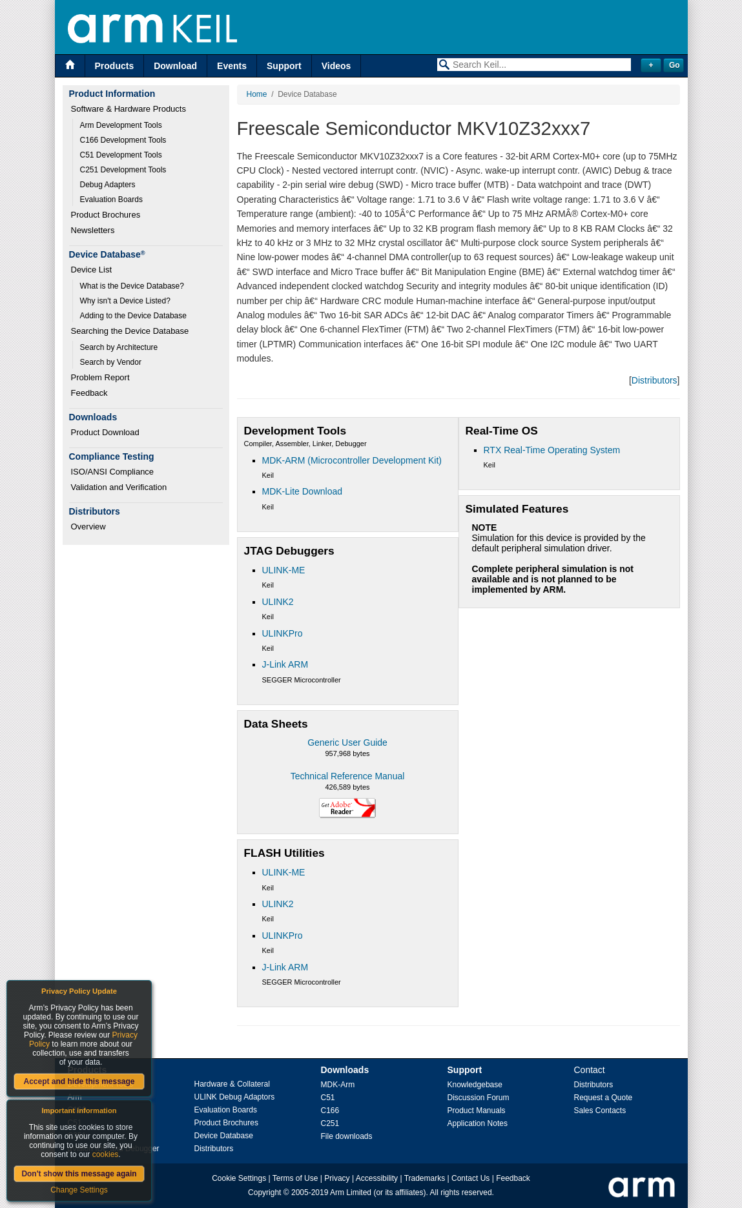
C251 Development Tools (123, 169)
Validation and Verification (119, 487)
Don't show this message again (78, 1173)
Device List (91, 269)
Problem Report (100, 377)
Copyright (264, 1192)
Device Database (223, 1135)
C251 (330, 1123)
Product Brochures (106, 215)
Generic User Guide (347, 742)
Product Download (105, 432)
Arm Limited (350, 1192)
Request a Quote (603, 1097)
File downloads (347, 1136)
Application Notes (478, 1123)
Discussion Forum (479, 1097)
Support (284, 66)
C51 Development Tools (121, 154)
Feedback (89, 393)
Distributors (654, 380)
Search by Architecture (119, 347)
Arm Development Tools (121, 125)
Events (232, 66)
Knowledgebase (475, 1084)
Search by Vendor (110, 362)
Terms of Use (295, 1178)
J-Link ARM (285, 664)
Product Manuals (477, 1110)
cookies (105, 1154)
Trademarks (425, 1178)
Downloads (345, 1070)
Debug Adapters (108, 184)
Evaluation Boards (111, 199)
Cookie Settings (239, 1178)
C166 (330, 1110)
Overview (88, 526)
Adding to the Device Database (133, 315)
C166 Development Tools (123, 140)
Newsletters (93, 230)
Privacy (336, 1178)
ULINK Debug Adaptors (234, 1096)
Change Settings (79, 1189)
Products (114, 66)
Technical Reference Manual (348, 776)
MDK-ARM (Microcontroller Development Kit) (352, 460)
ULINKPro (282, 633)
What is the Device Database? (132, 286)
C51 (328, 1097)
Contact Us (470, 1178)
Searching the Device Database (130, 331)
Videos (336, 66)
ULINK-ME (283, 570)
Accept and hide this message (78, 1081)
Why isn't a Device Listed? (125, 300)
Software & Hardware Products (128, 109)
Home (257, 94)
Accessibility (377, 1178)
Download (175, 66)
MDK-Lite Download (302, 491)
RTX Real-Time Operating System (552, 450)
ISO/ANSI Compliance (112, 471)
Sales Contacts (600, 1110)
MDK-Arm (338, 1084)
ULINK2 (278, 602)
